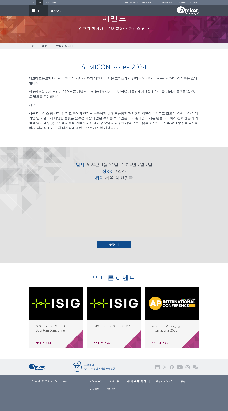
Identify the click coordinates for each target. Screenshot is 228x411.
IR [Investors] (156, 2)
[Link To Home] (188, 10)
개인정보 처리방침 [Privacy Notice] (136, 397)
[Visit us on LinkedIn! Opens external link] (157, 383)
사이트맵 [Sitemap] (94, 405)
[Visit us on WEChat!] (195, 383)
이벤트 (45, 62)
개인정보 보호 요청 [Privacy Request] (163, 397)
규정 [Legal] (183, 397)
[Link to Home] (37, 383)
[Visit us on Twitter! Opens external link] (165, 383)
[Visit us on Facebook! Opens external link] (171, 383)
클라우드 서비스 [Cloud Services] (168, 2)
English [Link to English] (32, 2)
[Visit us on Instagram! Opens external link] (187, 383)
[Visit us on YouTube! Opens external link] (180, 383)
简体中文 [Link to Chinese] (54, 2)
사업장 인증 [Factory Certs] (146, 2)
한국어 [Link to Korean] (39, 2)
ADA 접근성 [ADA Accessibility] (96, 397)
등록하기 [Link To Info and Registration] (114, 260)
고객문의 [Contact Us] (193, 2)
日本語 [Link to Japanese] (46, 2)
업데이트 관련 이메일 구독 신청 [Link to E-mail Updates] (99, 382)
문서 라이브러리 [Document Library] (131, 2)
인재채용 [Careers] (182, 2)
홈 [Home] (33, 62)
